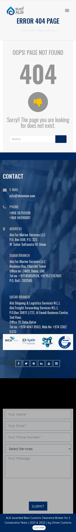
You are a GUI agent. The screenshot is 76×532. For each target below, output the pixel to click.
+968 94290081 (19, 217)
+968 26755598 (20, 212)
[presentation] (33, 490)
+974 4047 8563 (30, 326)
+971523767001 (51, 275)
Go (61, 139)
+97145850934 (29, 275)
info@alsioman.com (22, 195)
